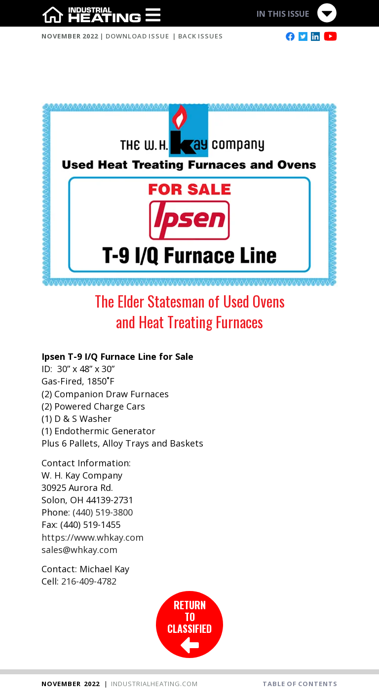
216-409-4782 (88, 581)
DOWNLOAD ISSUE (137, 36)
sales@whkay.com (79, 549)
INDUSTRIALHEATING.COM (154, 683)
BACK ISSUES (200, 36)
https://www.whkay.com (92, 537)
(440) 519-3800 (103, 512)
